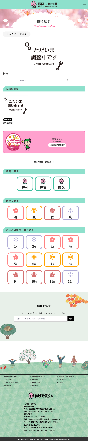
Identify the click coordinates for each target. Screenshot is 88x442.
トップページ (11, 34)
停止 (6, 74)
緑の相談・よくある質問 (67, 377)
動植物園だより (37, 380)
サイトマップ (63, 380)
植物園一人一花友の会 (40, 377)
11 (52, 282)
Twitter (61, 383)
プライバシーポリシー (12, 383)
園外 (61, 188)
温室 (43, 188)
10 (34, 282)
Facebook (8, 386)
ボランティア (9, 380)
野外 (25, 188)
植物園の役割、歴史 (11, 377)
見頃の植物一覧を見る (42, 162)
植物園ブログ (36, 383)
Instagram (36, 386)
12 (70, 282)
